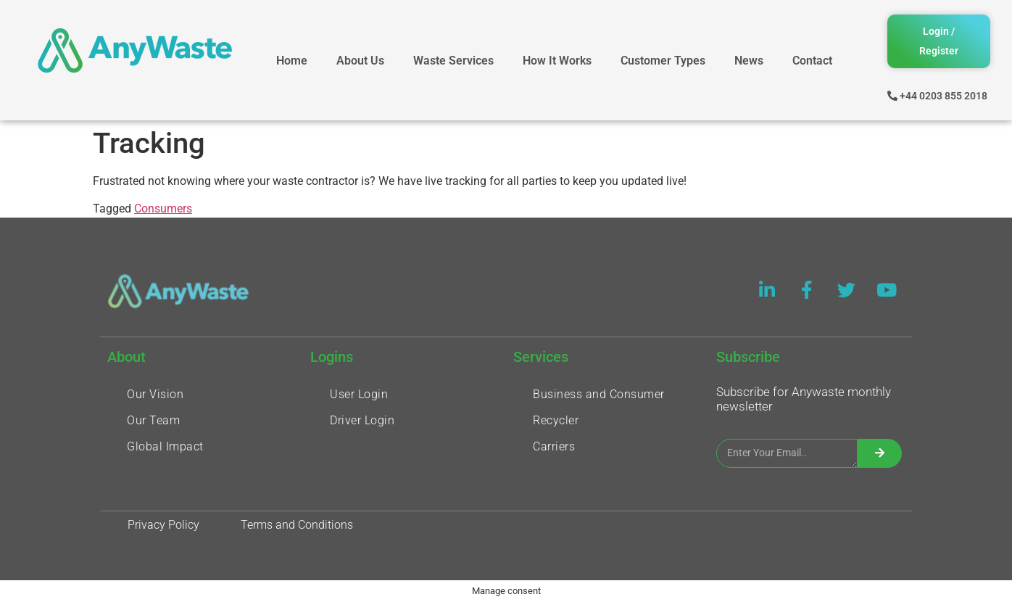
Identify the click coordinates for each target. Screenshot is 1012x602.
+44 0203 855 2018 (943, 96)
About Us (360, 60)
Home (291, 60)
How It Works (557, 60)
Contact (812, 60)
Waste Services (453, 60)
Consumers (163, 208)
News (748, 60)
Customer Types (663, 60)
